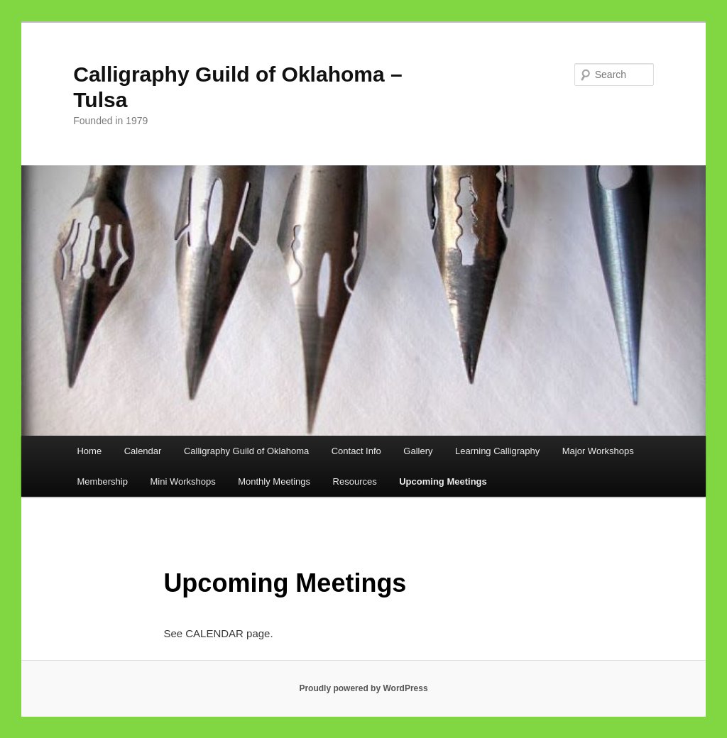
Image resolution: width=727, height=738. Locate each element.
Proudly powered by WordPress (363, 688)
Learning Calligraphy (497, 451)
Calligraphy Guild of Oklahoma (246, 451)
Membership (102, 481)
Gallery (417, 451)
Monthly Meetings (274, 481)
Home (89, 451)
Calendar (143, 451)
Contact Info (356, 451)
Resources (355, 481)
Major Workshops (598, 451)
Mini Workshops (182, 481)
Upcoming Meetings (443, 481)
